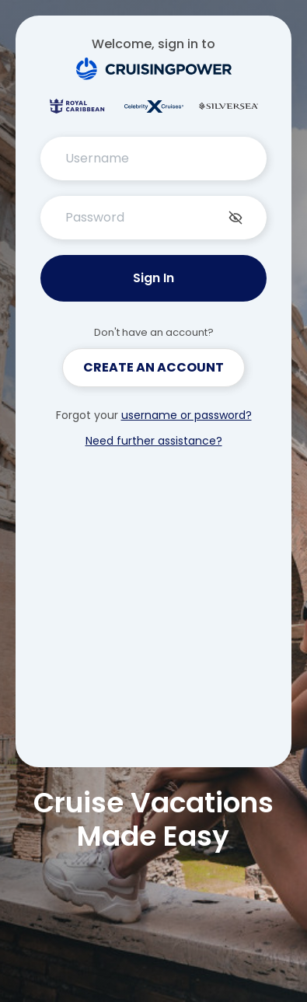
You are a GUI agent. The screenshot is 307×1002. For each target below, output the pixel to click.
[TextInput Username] (153, 158)
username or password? (186, 415)
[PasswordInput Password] (153, 217)
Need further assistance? (153, 441)
